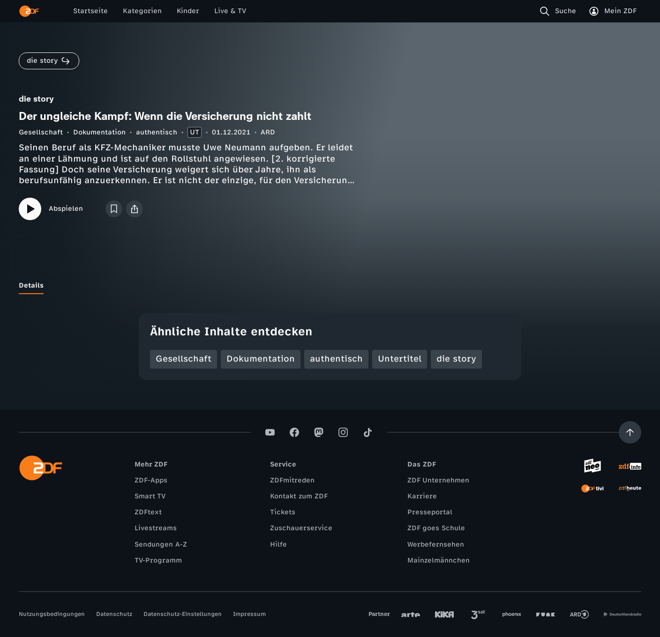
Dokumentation (99, 132)
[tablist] (330, 285)
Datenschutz (114, 614)
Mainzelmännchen (438, 560)
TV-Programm (158, 560)
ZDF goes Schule (436, 528)
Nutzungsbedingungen (52, 614)
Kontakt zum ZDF (299, 496)
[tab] (31, 285)
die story (456, 359)
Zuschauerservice (301, 528)
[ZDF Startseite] (29, 11)
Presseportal (429, 512)
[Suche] (560, 11)
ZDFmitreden (292, 480)
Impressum (249, 614)
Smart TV (150, 496)
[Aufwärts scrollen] (630, 432)
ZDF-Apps (151, 480)
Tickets (282, 512)
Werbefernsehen (435, 544)
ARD (268, 132)
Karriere (422, 496)
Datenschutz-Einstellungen (182, 614)
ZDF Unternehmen (438, 480)
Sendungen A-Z (161, 544)
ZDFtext (148, 512)
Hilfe (278, 544)
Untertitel (399, 359)
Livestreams (156, 528)
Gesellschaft (41, 132)
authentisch (156, 132)
